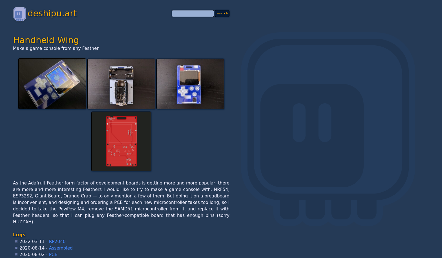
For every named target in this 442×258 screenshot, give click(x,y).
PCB (53, 254)
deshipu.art (45, 13)
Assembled (61, 248)
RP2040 (57, 241)
